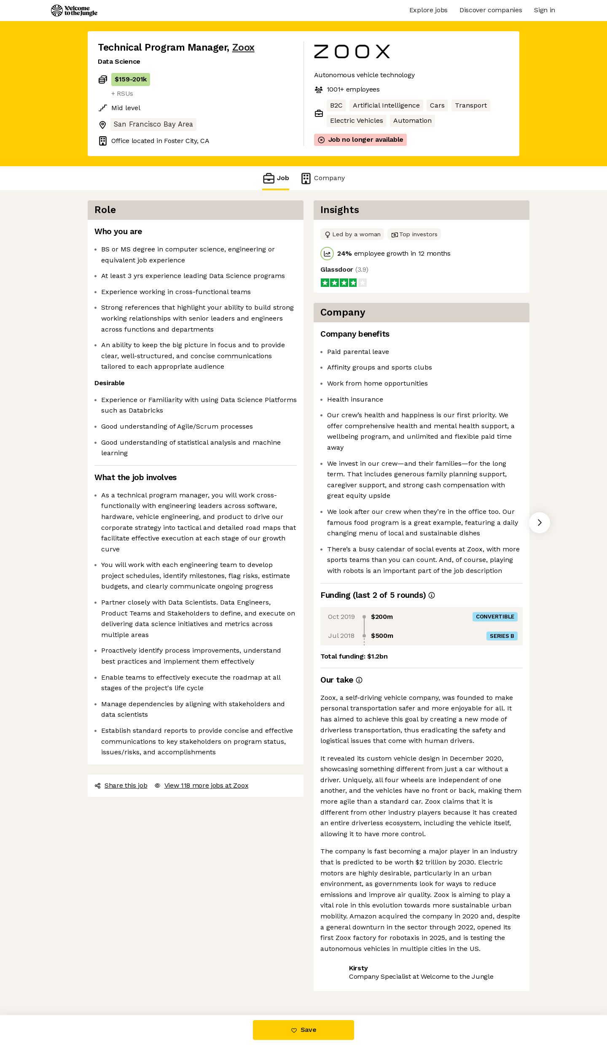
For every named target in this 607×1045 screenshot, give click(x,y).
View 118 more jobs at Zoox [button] (201, 785)
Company (322, 178)
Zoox (243, 47)
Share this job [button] (121, 785)
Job (275, 178)
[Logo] (74, 10)
